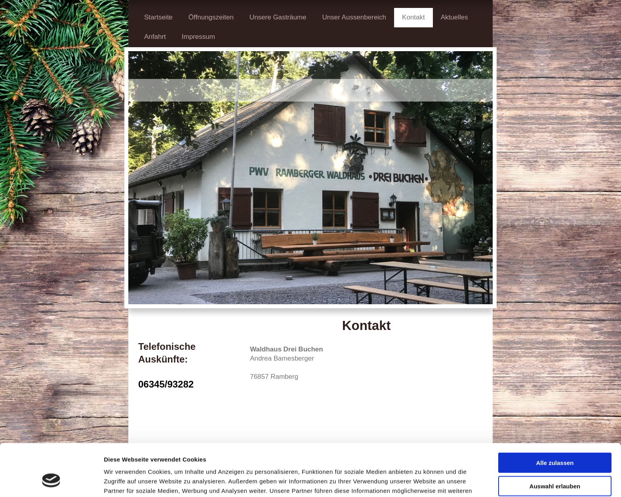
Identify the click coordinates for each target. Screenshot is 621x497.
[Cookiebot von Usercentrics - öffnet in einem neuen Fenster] (51, 481)
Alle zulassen (554, 417)
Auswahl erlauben (555, 441)
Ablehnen (554, 464)
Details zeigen (421, 481)
